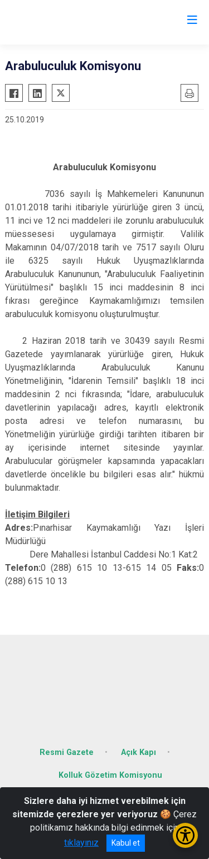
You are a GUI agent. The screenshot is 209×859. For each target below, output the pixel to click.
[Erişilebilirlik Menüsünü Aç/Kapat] (185, 835)
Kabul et (125, 842)
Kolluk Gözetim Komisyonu (110, 775)
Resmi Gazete (67, 752)
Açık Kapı (138, 752)
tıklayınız (81, 842)
